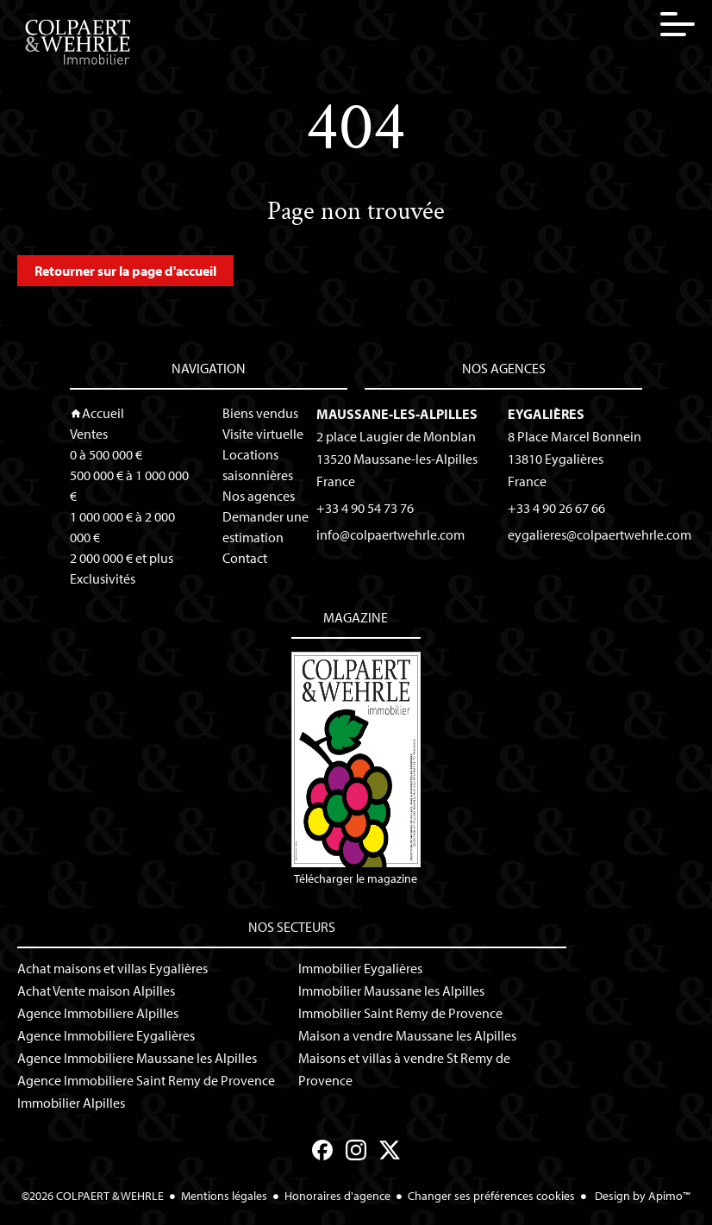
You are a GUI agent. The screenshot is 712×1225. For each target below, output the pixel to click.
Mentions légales (224, 1195)
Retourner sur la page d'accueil (125, 270)
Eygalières (546, 413)
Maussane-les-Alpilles (397, 413)
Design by (641, 1195)
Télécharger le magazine (355, 769)
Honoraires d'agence (337, 1195)
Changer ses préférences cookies (491, 1195)
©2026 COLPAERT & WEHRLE (93, 1195)
